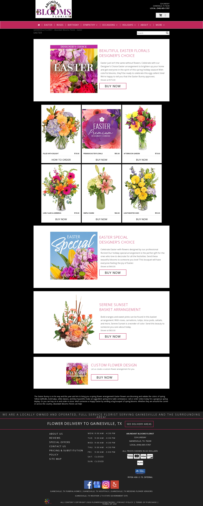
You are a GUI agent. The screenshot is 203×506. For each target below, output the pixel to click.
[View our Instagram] (106, 488)
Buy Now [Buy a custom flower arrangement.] (105, 377)
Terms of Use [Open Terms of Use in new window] (109, 504)
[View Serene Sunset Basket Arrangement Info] (74, 320)
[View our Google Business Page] (97, 488)
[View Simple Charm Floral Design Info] (101, 188)
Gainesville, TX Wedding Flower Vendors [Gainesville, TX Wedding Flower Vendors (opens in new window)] (132, 491)
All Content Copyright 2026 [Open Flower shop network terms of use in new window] (76, 502)
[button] (162, 15)
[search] (167, 33)
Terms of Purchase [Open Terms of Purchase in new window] (146, 502)
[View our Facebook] (88, 488)
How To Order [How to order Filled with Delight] (61, 159)
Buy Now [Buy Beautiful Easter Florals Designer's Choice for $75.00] (113, 86)
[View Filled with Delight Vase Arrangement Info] (61, 128)
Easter (48, 24)
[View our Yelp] (115, 488)
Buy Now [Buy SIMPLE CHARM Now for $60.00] (101, 219)
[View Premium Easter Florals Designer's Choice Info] (101, 128)
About (146, 24)
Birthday (73, 24)
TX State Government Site (115, 495)
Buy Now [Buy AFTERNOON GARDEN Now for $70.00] (142, 159)
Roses (60, 24)
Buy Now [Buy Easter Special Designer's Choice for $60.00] (113, 272)
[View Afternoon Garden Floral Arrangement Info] (141, 128)
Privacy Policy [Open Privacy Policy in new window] (125, 502)
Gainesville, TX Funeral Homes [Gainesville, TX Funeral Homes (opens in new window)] (65, 491)
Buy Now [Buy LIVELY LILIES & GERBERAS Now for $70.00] (61, 219)
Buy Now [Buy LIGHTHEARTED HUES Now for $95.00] (142, 219)
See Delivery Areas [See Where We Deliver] (139, 424)
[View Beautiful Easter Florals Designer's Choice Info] (74, 68)
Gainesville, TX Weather (87, 495)
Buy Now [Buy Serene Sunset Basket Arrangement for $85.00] (113, 336)
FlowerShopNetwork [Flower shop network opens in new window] (103, 502)
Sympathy (90, 24)
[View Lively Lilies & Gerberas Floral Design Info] (61, 188)
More (160, 24)
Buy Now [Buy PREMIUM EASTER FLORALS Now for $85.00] (101, 159)
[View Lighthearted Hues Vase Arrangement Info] (141, 188)
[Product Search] (151, 33)
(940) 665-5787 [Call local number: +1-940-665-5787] (163, 8)
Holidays (129, 24)
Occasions (110, 24)
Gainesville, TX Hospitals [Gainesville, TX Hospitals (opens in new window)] (96, 491)
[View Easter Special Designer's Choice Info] (74, 255)
